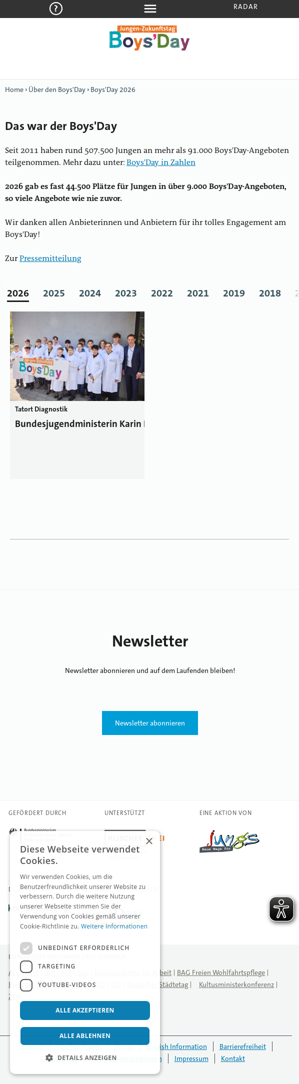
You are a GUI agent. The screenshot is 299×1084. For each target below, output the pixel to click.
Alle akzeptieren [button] (85, 1010)
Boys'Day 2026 (113, 89)
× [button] (148, 842)
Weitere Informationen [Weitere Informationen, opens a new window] (114, 926)
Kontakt (233, 1058)
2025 (54, 293)
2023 (126, 293)
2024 (90, 293)
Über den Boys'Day (57, 89)
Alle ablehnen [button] (85, 1036)
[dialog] (85, 952)
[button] (85, 1058)
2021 (198, 293)
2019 (234, 293)
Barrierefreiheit (243, 1046)
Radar (246, 6)
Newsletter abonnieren (150, 723)
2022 (162, 293)
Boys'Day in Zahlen (161, 163)
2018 (270, 293)
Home (14, 89)
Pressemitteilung (51, 259)
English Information (176, 1046)
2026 (18, 293)
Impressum (191, 1058)
